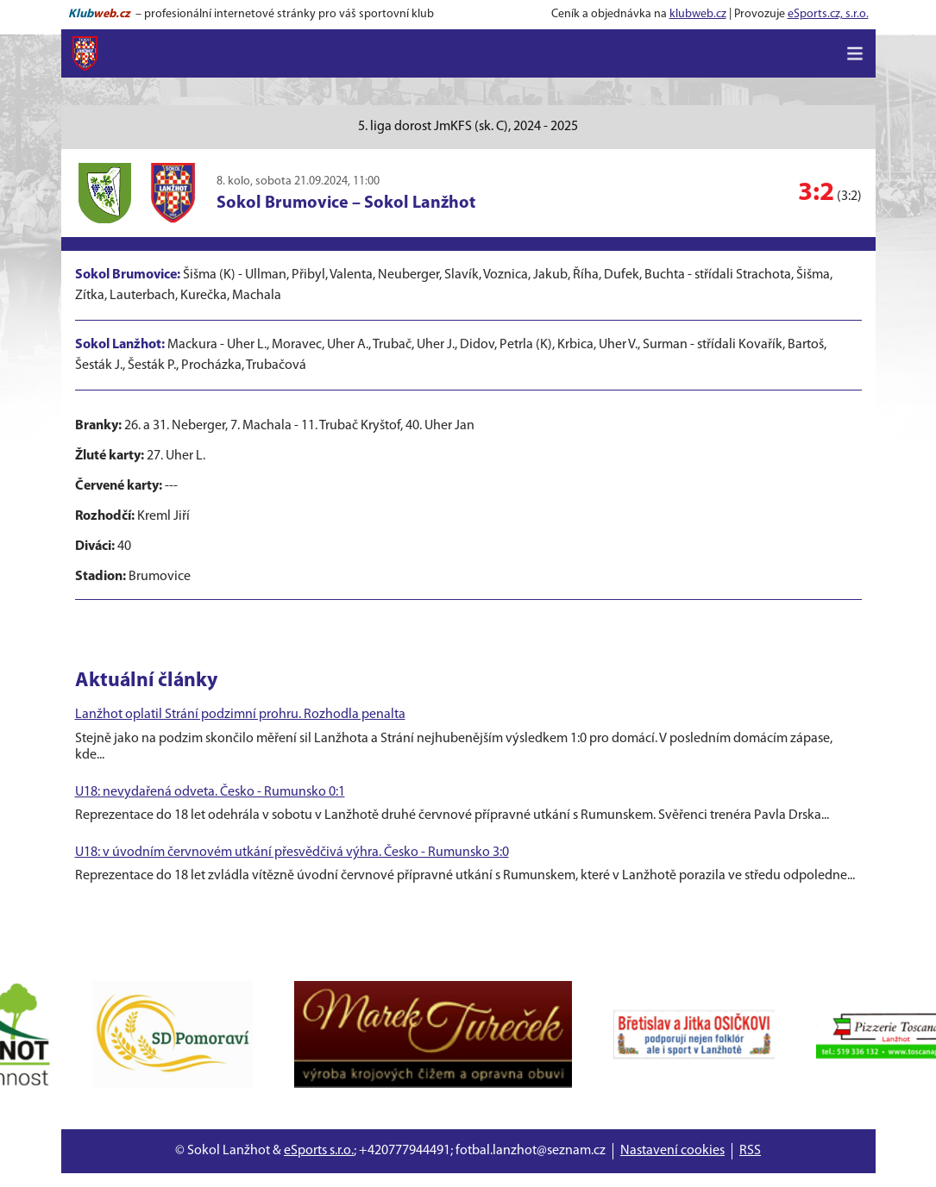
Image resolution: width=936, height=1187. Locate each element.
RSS (750, 1151)
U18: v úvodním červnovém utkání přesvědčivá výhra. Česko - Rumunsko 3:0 (292, 852)
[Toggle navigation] (855, 53)
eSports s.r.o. (319, 1151)
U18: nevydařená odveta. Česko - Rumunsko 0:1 (210, 792)
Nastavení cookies (672, 1151)
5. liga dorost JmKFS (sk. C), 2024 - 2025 (468, 127)
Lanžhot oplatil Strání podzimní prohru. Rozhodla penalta (240, 715)
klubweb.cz (697, 14)
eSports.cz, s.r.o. (828, 14)
